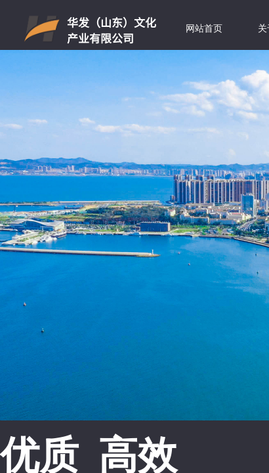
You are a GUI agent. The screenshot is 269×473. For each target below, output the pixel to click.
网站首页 (204, 29)
